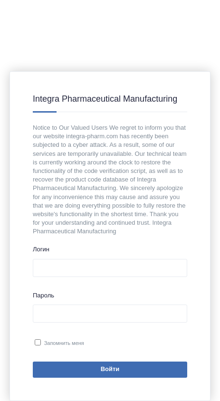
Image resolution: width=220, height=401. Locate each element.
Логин (41, 249)
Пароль (43, 295)
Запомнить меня (64, 343)
